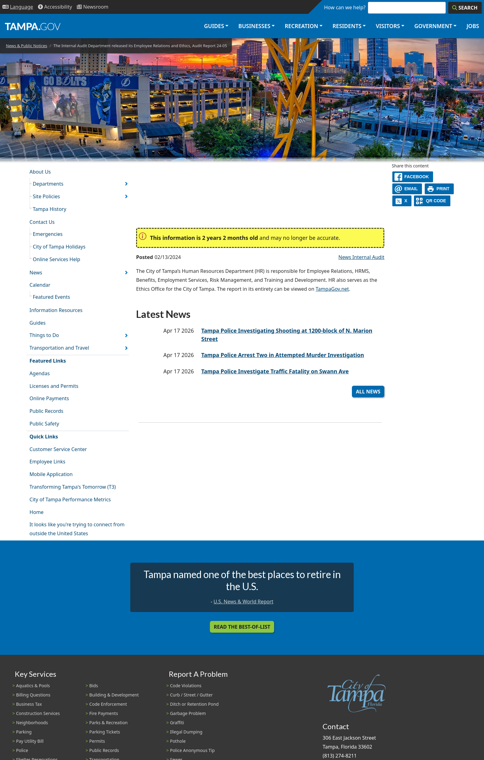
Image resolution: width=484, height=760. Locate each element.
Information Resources (56, 310)
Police (22, 750)
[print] (439, 188)
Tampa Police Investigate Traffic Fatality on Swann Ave (275, 371)
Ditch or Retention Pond (194, 704)
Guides (38, 322)
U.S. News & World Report (243, 601)
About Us (40, 171)
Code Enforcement (108, 704)
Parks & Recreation (108, 722)
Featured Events (51, 297)
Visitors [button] (388, 26)
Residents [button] (346, 26)
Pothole (178, 741)
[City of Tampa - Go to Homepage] (32, 26)
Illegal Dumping (186, 732)
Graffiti (177, 722)
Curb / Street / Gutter (191, 695)
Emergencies (48, 234)
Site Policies (46, 196)
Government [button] (433, 26)
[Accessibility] (54, 7)
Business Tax (29, 704)
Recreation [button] (301, 26)
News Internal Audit (361, 257)
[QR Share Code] (432, 200)
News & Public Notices (26, 45)
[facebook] (412, 176)
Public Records (47, 411)
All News (368, 391)
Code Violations (186, 685)
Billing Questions (33, 695)
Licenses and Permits (54, 386)
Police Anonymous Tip (192, 750)
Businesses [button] (254, 26)
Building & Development (114, 695)
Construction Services (38, 713)
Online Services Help (56, 259)
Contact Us (42, 222)
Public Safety (44, 423)
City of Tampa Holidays (59, 246)
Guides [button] (214, 26)
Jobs (472, 26)
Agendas (40, 373)
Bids (93, 685)
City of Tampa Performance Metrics (70, 499)
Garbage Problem (188, 713)
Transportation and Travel (59, 347)
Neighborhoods (32, 722)
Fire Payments (103, 713)
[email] (407, 188)
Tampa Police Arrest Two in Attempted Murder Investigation (282, 355)
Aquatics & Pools (33, 685)
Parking (23, 732)
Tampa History (49, 209)
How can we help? (344, 7)
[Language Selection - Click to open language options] (17, 7)
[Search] (465, 8)
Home (37, 512)
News (36, 272)
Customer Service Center (58, 449)
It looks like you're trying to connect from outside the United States (77, 529)
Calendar (40, 284)
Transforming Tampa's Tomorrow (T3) (73, 486)
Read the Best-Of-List (242, 626)
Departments (48, 183)
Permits (97, 741)
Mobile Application (51, 474)
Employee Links (47, 461)
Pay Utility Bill (30, 741)
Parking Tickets (104, 732)
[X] (401, 200)
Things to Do (44, 335)
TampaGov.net (332, 289)
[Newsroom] (92, 7)
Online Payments (49, 398)
